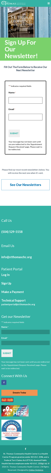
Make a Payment (12, 292)
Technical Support (18, 302)
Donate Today (19, 392)
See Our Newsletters (25, 185)
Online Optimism (36, 470)
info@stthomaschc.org (16, 257)
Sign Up (6, 283)
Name (12, 92)
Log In (5, 275)
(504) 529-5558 (12, 232)
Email (12, 109)
